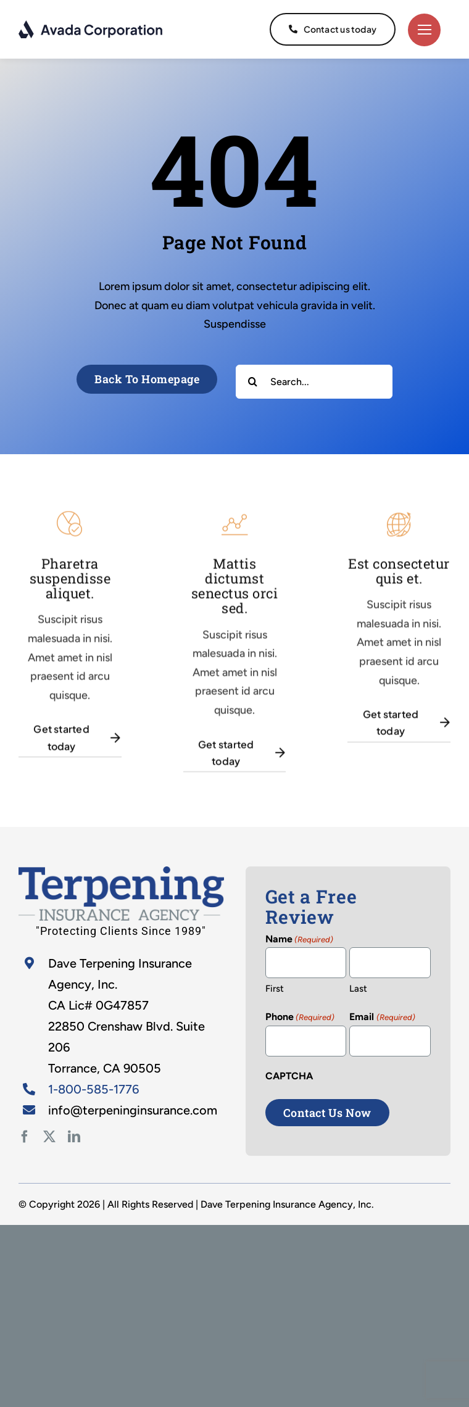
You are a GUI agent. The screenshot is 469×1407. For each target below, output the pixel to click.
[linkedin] (74, 1137)
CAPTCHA (289, 1076)
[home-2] (121, 872)
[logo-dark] (91, 25)
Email (382, 1017)
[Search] (253, 382)
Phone (299, 1017)
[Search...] (314, 382)
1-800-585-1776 (93, 1089)
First (274, 988)
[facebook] (25, 1137)
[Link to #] (424, 30)
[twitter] (49, 1137)
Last (358, 988)
